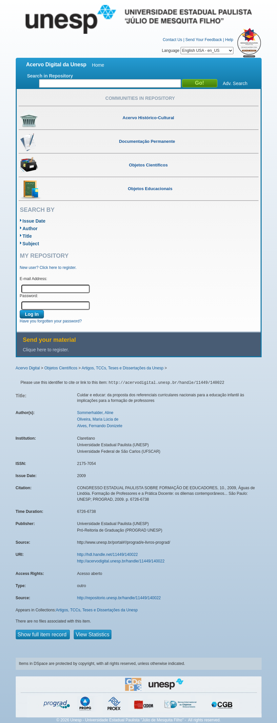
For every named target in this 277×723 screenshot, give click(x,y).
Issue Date (34, 221)
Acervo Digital (28, 368)
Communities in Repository (140, 98)
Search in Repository (50, 75)
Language (197, 50)
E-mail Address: (33, 278)
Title (27, 236)
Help (229, 39)
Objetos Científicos (60, 368)
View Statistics (92, 634)
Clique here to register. (46, 349)
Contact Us (172, 39)
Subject (31, 243)
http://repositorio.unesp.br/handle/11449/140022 (119, 598)
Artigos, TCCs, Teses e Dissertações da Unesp (123, 368)
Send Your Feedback (204, 39)
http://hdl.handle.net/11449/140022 (107, 554)
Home (98, 65)
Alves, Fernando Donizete (99, 426)
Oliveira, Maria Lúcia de (97, 419)
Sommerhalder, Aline (95, 412)
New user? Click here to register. (48, 267)
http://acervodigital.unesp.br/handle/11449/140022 (121, 561)
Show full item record (43, 634)
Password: (29, 296)
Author (30, 228)
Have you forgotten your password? (51, 321)
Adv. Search (235, 83)
